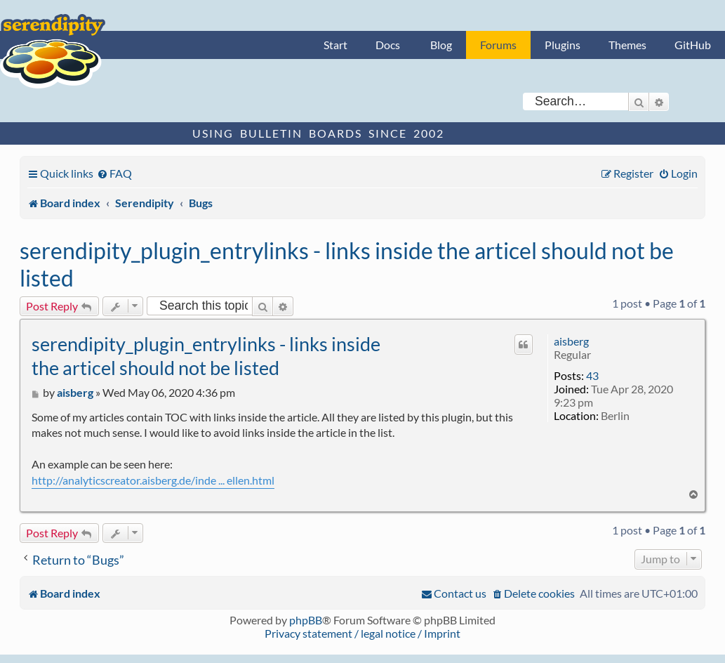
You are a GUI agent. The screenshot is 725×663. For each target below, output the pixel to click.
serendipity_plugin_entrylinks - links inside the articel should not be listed (347, 264)
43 (592, 375)
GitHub (692, 44)
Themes (627, 44)
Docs (387, 44)
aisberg (571, 341)
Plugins (562, 44)
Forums (498, 44)
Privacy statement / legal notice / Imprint (362, 633)
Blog (441, 44)
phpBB (305, 619)
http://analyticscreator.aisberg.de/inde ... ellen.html (153, 480)
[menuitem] (114, 173)
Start (335, 44)
